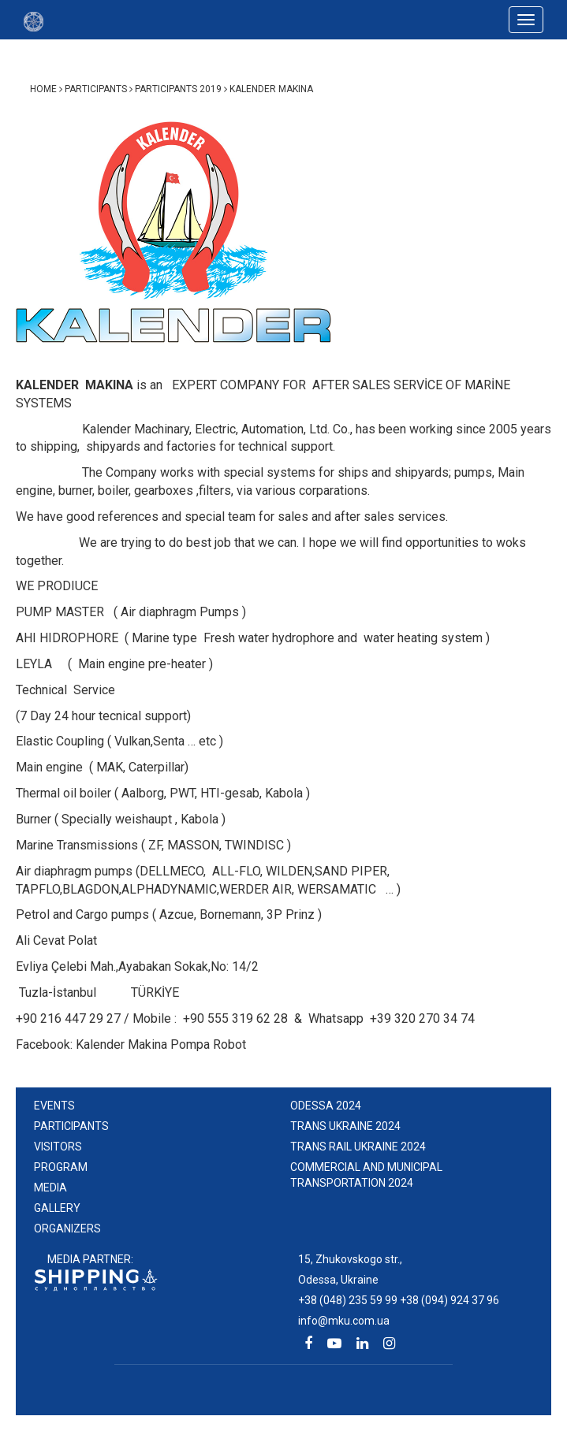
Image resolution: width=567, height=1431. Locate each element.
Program (61, 1167)
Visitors (58, 1146)
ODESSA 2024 (325, 1105)
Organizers (67, 1228)
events (54, 1105)
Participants (71, 1126)
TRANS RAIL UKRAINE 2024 (358, 1146)
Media (50, 1187)
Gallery (57, 1208)
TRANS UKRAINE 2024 (345, 1126)
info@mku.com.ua (344, 1320)
